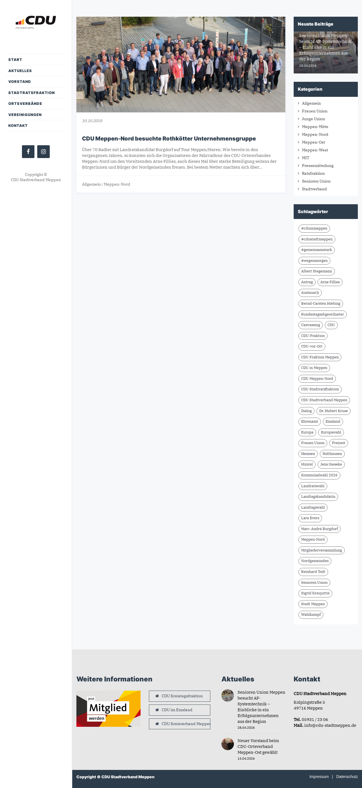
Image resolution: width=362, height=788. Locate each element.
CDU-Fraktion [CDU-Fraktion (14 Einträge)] (313, 335)
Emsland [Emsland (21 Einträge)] (333, 421)
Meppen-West (315, 149)
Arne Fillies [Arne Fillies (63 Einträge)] (330, 282)
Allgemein (91, 184)
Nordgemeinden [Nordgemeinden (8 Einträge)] (315, 560)
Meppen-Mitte (315, 126)
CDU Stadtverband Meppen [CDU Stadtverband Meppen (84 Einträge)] (324, 400)
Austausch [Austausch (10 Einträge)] (310, 292)
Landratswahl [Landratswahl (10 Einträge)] (312, 486)
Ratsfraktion (313, 173)
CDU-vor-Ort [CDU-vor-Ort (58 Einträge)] (312, 346)
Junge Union (313, 118)
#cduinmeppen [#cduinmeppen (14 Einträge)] (314, 228)
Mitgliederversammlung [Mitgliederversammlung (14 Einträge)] (321, 550)
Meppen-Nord (117, 184)
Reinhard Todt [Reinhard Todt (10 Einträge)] (313, 571)
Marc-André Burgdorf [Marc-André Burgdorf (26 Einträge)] (319, 528)
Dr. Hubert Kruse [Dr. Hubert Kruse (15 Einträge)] (333, 410)
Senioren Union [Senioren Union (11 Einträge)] (314, 582)
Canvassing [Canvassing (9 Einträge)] (310, 324)
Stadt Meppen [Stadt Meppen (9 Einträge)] (313, 604)
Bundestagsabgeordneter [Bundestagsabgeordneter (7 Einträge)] (322, 314)
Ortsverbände (25, 103)
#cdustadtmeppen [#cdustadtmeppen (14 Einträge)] (317, 239)
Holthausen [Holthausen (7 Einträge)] (332, 453)
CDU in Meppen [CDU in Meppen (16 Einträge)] (314, 367)
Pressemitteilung (318, 165)
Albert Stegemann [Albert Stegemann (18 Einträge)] (316, 271)
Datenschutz (347, 776)
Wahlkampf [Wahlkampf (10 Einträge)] (311, 614)
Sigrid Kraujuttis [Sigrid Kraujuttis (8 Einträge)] (315, 593)
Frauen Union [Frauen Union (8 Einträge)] (312, 442)
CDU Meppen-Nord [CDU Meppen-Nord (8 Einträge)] (317, 378)
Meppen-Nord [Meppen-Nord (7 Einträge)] (313, 539)
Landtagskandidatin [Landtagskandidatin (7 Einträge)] (318, 496)
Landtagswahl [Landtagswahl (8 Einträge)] (313, 507)
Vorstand (19, 81)
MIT (305, 157)
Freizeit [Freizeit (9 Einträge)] (338, 442)
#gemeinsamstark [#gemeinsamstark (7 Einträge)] (316, 249)
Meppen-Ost (313, 142)
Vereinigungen (25, 114)
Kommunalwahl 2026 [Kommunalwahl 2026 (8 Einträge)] (319, 475)
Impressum (319, 776)
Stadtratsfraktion (31, 92)
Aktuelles (20, 70)
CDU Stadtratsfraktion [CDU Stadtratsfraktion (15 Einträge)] (320, 389)
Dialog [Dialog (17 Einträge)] (306, 410)
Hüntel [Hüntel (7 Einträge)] (307, 464)
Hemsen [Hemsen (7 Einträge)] (308, 453)
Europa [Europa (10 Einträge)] (307, 432)
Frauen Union (315, 111)
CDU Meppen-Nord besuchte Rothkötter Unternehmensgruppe (169, 138)
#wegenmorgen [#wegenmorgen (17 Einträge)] (314, 260)
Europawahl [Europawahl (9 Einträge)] (331, 432)
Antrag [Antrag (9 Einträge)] (307, 282)
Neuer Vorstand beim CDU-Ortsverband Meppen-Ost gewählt (258, 746)
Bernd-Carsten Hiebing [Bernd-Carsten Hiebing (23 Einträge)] (320, 303)
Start (15, 59)
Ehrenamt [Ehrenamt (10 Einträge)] (309, 421)
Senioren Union (316, 181)
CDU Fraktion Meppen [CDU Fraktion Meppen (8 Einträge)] (320, 357)
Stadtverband (314, 188)
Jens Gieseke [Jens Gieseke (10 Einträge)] (331, 464)
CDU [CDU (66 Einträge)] (331, 324)
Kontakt (18, 125)
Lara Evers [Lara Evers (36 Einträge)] (310, 518)
